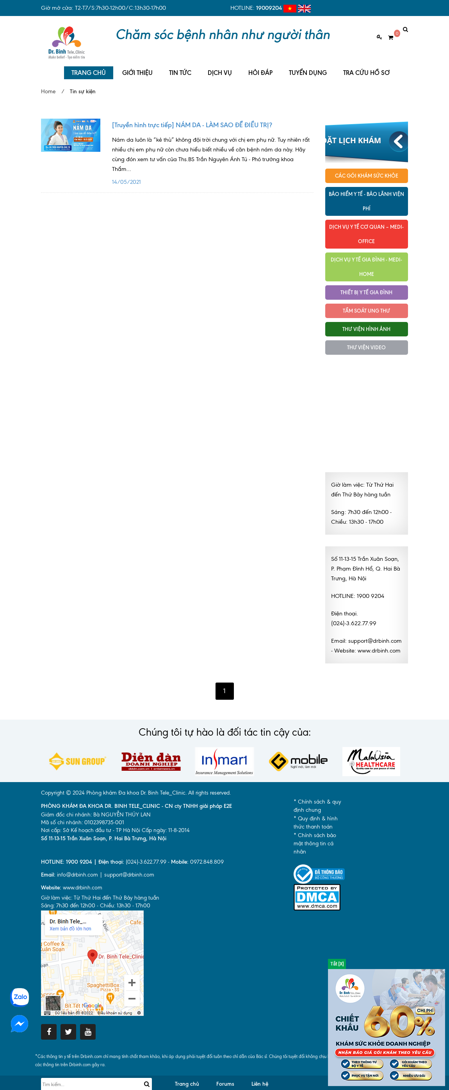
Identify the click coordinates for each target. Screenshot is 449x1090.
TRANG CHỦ (88, 66)
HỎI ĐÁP (260, 66)
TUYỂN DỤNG (308, 66)
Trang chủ (187, 1077)
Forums (225, 1077)
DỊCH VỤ (220, 66)
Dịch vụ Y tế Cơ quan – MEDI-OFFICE (366, 227)
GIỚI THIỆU (137, 66)
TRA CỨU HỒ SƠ (366, 66)
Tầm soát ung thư (366, 304)
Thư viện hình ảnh (366, 322)
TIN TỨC (180, 66)
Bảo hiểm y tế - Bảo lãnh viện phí (366, 194)
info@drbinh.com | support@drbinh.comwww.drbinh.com (97, 874)
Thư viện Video (366, 341)
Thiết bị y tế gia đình (366, 286)
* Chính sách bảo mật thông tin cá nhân (315, 837)
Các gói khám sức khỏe (366, 169)
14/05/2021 (213, 151)
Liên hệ (259, 1077)
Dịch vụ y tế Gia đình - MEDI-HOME (366, 260)
